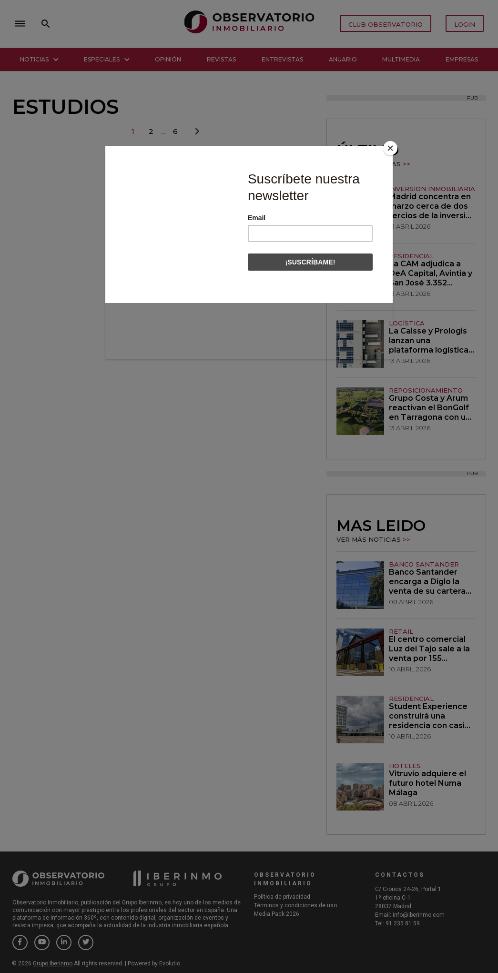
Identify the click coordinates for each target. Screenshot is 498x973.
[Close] (390, 148)
